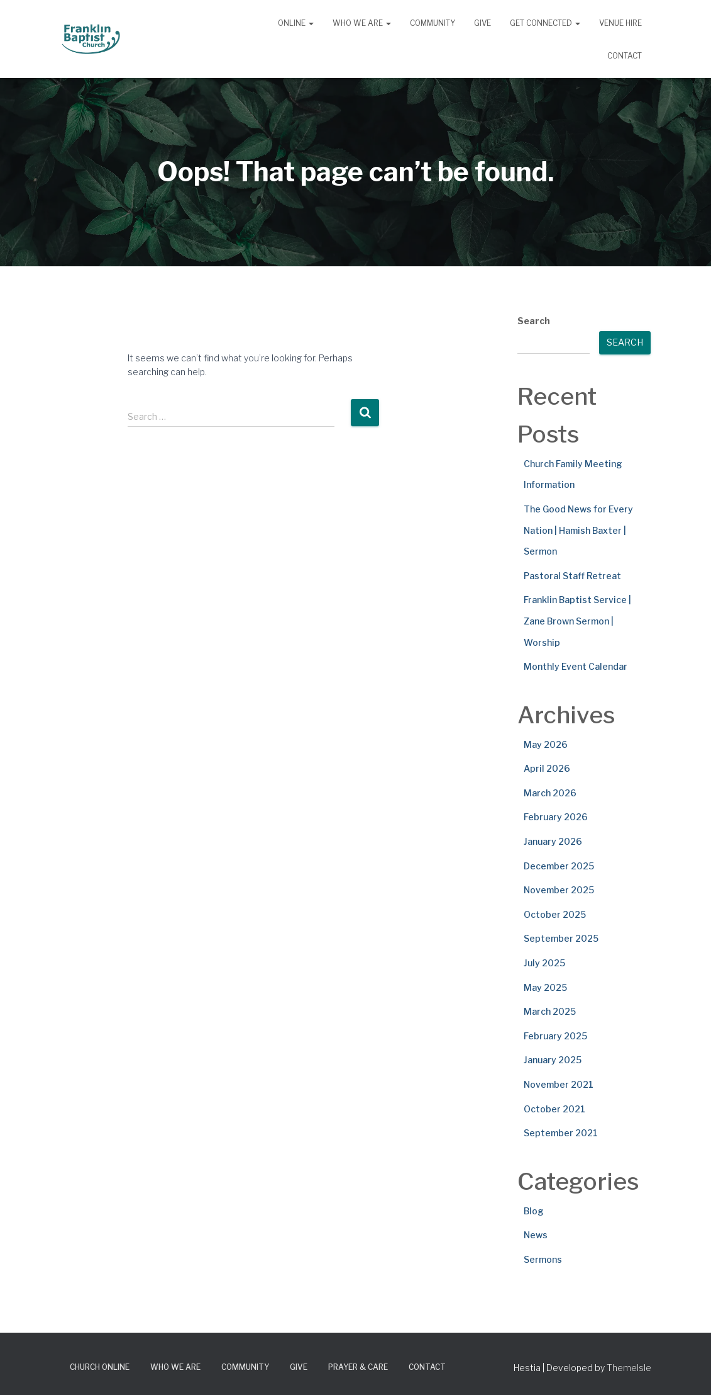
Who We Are (362, 23)
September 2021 (561, 1132)
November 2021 (558, 1084)
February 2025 (555, 1036)
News (536, 1234)
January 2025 (552, 1059)
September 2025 (561, 938)
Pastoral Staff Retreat (572, 575)
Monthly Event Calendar (575, 666)
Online (296, 23)
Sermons (543, 1259)
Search (533, 320)
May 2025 (545, 987)
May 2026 (546, 744)
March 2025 (550, 1011)
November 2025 (559, 889)
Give (482, 23)
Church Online (100, 1367)
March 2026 (550, 793)
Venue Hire (620, 23)
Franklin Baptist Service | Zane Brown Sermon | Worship (577, 620)
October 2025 (555, 914)
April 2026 (547, 768)
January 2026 (553, 841)
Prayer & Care (358, 1367)
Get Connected (545, 23)
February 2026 (556, 816)
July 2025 (544, 962)
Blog (534, 1211)
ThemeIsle (629, 1367)
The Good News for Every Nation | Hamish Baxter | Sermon (578, 530)
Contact (624, 55)
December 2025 (559, 866)
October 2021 (554, 1109)
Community (432, 23)
